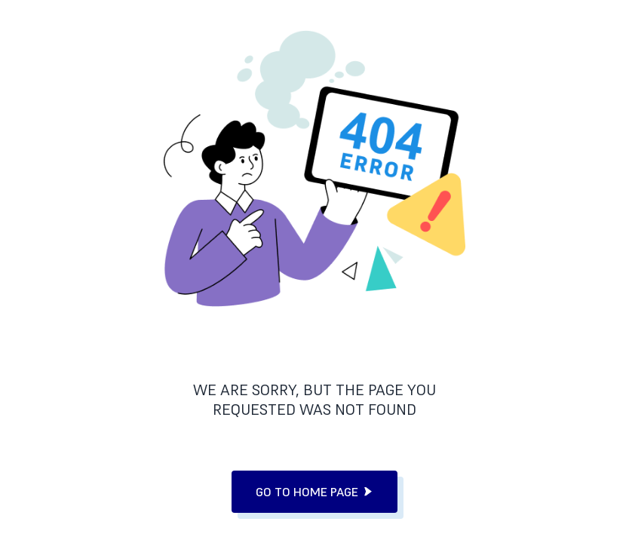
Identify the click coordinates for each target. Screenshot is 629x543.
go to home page (314, 491)
